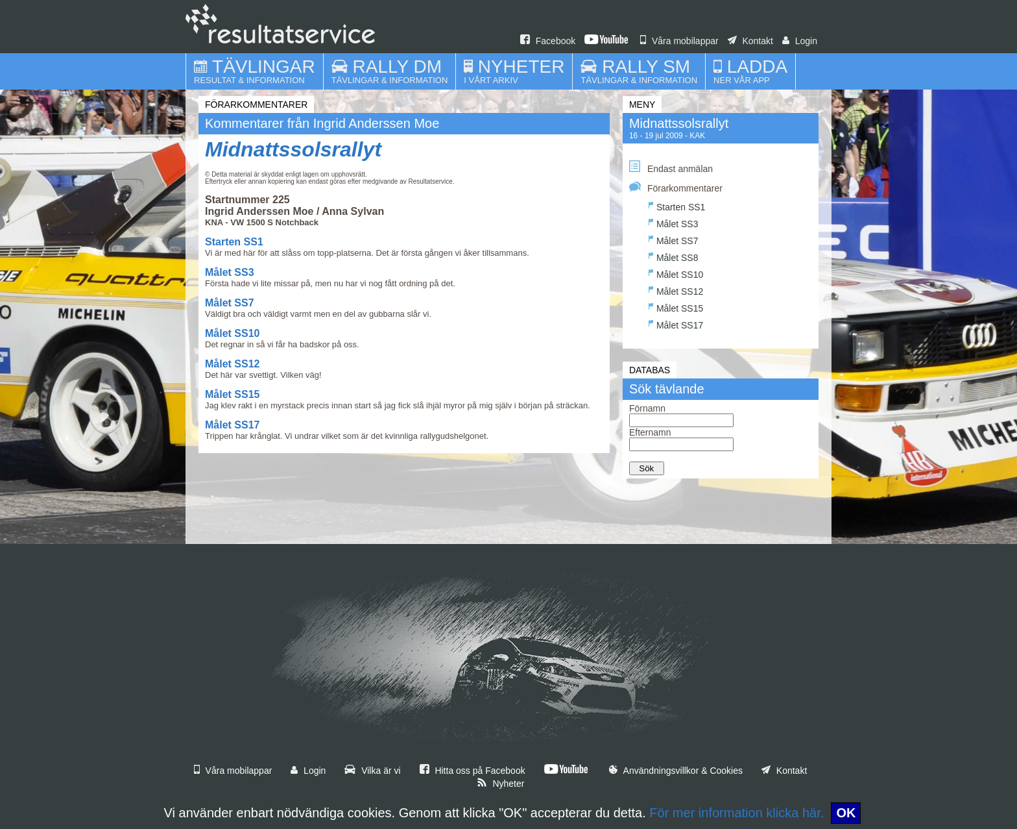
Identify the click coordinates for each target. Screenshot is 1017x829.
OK (845, 813)
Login (799, 41)
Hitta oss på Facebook (472, 770)
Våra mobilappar (679, 41)
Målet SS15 (232, 394)
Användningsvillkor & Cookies (676, 770)
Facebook (547, 41)
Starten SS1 (234, 241)
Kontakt (750, 41)
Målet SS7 (229, 302)
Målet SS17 (232, 424)
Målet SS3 (229, 272)
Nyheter (501, 783)
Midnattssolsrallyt (293, 149)
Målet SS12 (232, 363)
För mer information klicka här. (736, 813)
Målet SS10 (232, 333)
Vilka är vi (372, 770)
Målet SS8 (674, 256)
